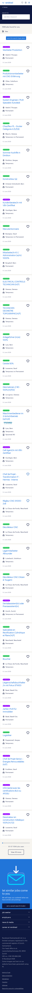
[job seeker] (16, 912)
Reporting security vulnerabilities (12, 988)
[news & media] (16, 922)
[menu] (29, 2)
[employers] (16, 917)
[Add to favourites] (28, 47)
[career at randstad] (16, 927)
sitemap (4, 985)
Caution (4, 982)
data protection (7, 975)
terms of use (6, 972)
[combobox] (16, 17)
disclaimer (5, 979)
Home (5, 7)
